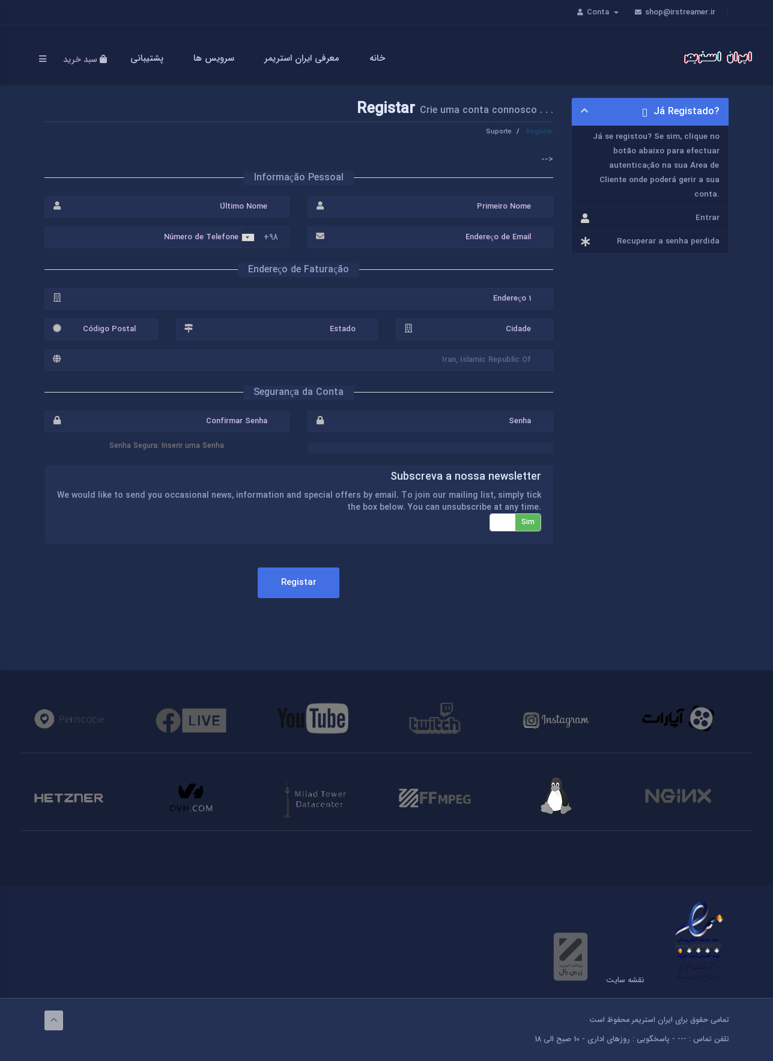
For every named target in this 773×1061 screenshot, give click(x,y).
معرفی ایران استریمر (303, 58)
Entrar (650, 218)
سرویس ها (215, 58)
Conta (601, 12)
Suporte (500, 131)
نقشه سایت (625, 980)
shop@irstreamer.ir (674, 12)
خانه (379, 58)
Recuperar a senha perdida (650, 241)
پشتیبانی (148, 58)
